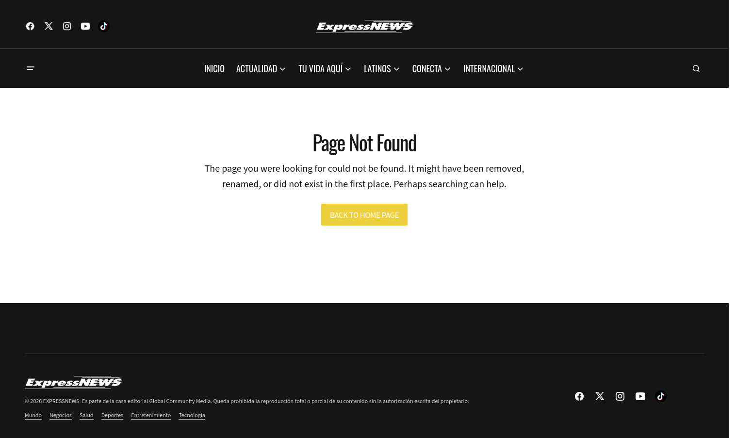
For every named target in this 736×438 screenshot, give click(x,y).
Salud (87, 415)
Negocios (60, 415)
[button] (30, 68)
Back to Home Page (364, 215)
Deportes (112, 415)
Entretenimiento (151, 415)
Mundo (33, 415)
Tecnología (192, 415)
